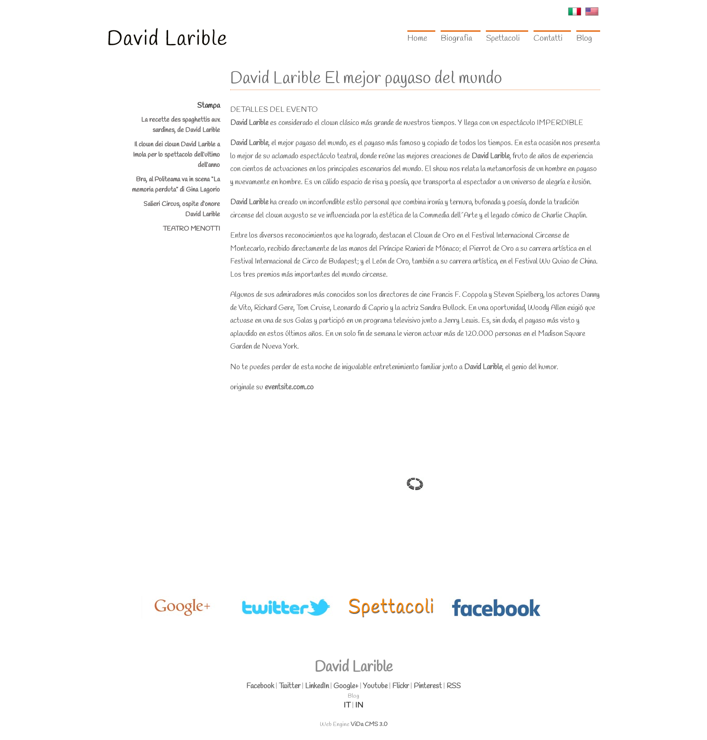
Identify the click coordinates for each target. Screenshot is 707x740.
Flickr (400, 686)
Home (417, 38)
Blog (584, 38)
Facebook (260, 686)
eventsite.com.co (289, 387)
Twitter (289, 686)
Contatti (548, 38)
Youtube (375, 686)
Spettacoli (503, 38)
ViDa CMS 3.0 (369, 724)
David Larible (249, 123)
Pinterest (428, 686)
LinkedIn (317, 686)
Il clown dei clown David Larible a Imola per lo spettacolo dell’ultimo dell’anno (176, 154)
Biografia (456, 38)
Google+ (345, 686)
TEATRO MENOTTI (191, 228)
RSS (453, 686)
